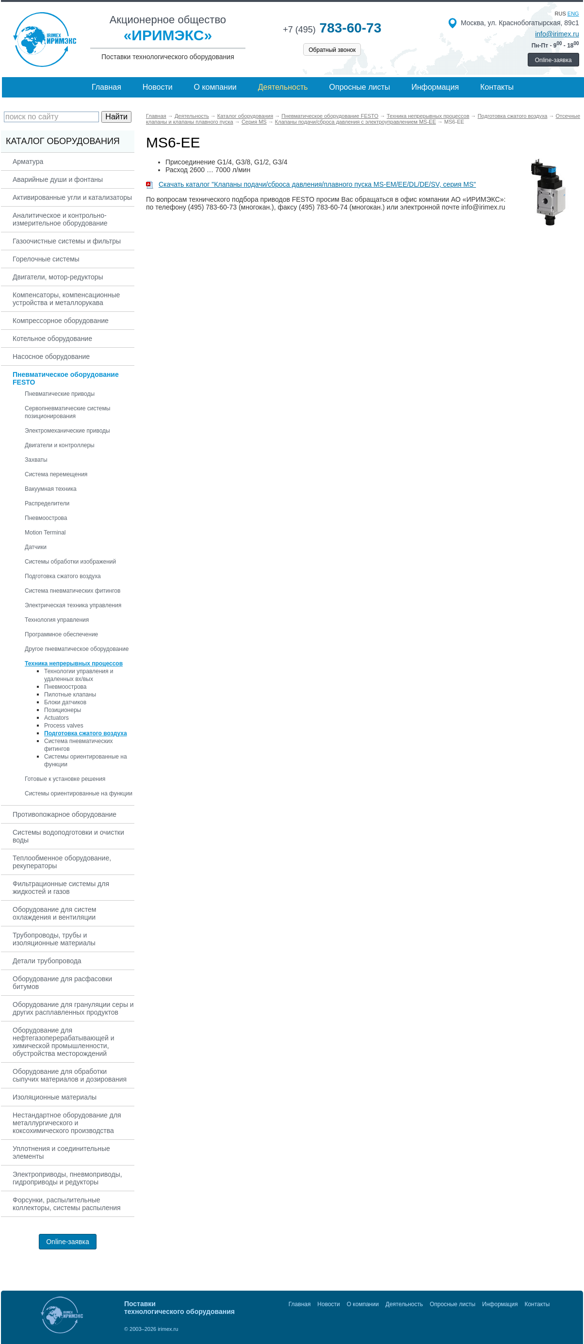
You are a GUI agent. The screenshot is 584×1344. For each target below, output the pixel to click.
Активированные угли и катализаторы (72, 197)
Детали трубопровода (47, 961)
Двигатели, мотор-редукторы (58, 277)
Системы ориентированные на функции (78, 793)
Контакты (497, 87)
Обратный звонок (332, 50)
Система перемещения (56, 474)
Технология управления (57, 619)
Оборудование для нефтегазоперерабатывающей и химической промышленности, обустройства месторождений (63, 1041)
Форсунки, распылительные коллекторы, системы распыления (67, 1204)
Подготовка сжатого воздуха (63, 576)
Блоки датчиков (65, 702)
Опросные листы (359, 87)
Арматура (28, 161)
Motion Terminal (45, 532)
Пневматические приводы (60, 393)
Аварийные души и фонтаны (58, 179)
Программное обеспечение (61, 634)
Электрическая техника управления (73, 605)
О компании (215, 87)
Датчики (36, 547)
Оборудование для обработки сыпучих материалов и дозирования (70, 1075)
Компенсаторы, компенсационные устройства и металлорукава (66, 299)
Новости (158, 87)
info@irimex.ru (557, 34)
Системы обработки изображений (70, 561)
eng (573, 13)
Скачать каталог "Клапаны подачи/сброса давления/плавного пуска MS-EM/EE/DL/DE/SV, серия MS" (311, 184)
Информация (435, 87)
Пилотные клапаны (70, 694)
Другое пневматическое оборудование (77, 649)
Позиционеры (62, 710)
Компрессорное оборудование (61, 320)
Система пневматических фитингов (72, 590)
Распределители (47, 503)
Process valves (63, 725)
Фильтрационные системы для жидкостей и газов (61, 887)
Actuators (56, 717)
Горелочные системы (46, 259)
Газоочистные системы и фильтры (67, 241)
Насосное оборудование (51, 356)
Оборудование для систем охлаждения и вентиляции (54, 913)
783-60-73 (332, 27)
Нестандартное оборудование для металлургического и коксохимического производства (67, 1122)
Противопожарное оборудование (64, 814)
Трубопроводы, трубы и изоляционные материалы (54, 939)
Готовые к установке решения (65, 779)
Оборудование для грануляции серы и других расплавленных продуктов (73, 1008)
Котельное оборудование (52, 338)
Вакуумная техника (51, 489)
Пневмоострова (46, 518)
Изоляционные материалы (55, 1097)
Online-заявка (553, 60)
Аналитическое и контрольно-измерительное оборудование (60, 219)
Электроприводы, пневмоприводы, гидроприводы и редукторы (67, 1178)
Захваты (36, 459)
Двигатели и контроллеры (60, 445)
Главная (106, 87)
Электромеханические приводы (67, 430)
